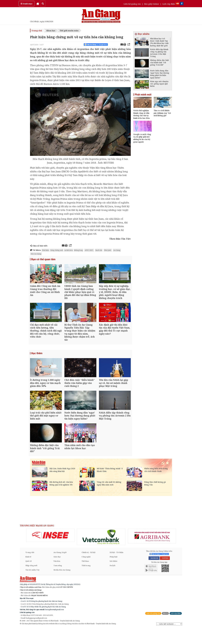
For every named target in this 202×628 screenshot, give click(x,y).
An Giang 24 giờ (59, 552)
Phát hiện (45, 250)
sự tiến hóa (68, 250)
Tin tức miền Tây (32, 570)
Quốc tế (28, 561)
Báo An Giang (36, 254)
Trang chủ (36, 30)
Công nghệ (86, 557)
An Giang (116, 250)
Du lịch (112, 565)
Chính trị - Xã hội (88, 552)
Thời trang (86, 565)
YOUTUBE (165, 558)
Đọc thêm (36, 353)
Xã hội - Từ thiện (116, 552)
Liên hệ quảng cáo (132, 4)
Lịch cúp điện (168, 4)
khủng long (78, 250)
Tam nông (57, 565)
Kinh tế (28, 557)
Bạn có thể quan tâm (43, 259)
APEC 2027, (89, 250)
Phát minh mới (143, 94)
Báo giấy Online (151, 4)
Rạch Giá (98, 250)
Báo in (165, 613)
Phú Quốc (107, 250)
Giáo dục (57, 557)
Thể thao (85, 561)
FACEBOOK (154, 558)
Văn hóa (56, 561)
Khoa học (51, 30)
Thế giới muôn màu (69, 30)
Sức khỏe (113, 561)
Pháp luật (113, 557)
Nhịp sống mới (31, 565)
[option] (50, 535)
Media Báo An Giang (61, 570)
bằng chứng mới (56, 250)
